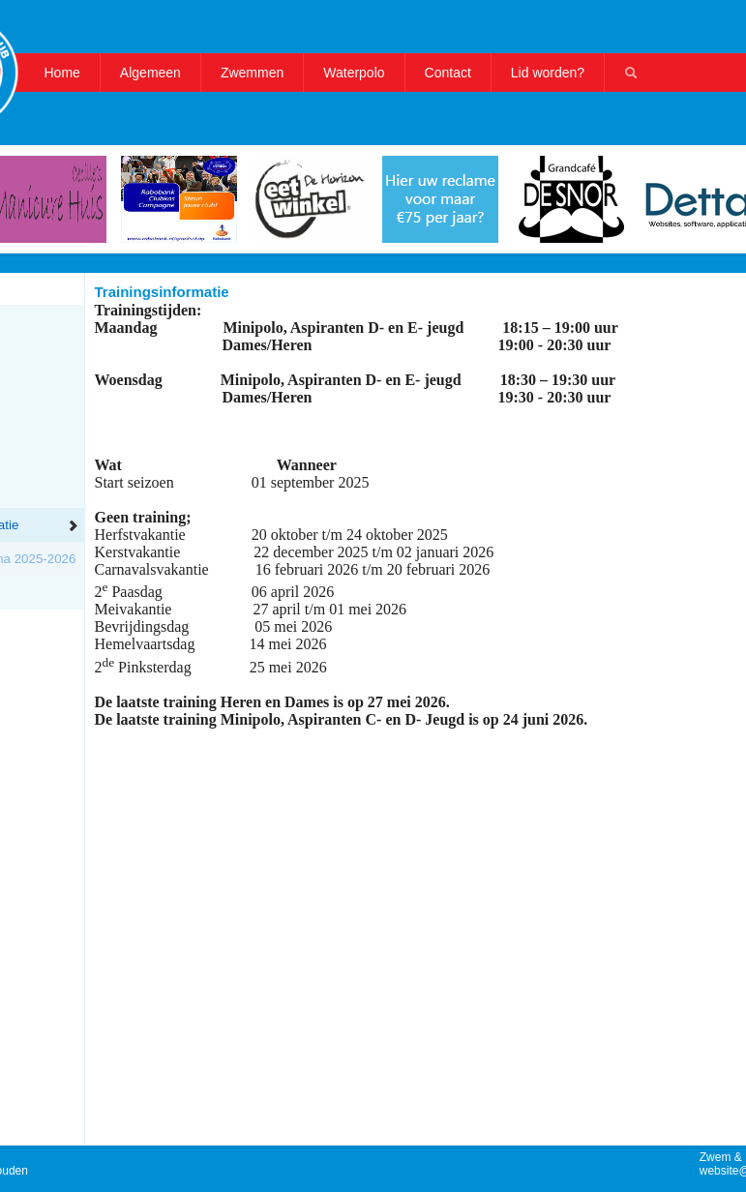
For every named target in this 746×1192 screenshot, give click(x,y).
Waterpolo (353, 72)
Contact (448, 72)
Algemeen (150, 72)
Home (62, 72)
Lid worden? (547, 72)
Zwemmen (252, 72)
